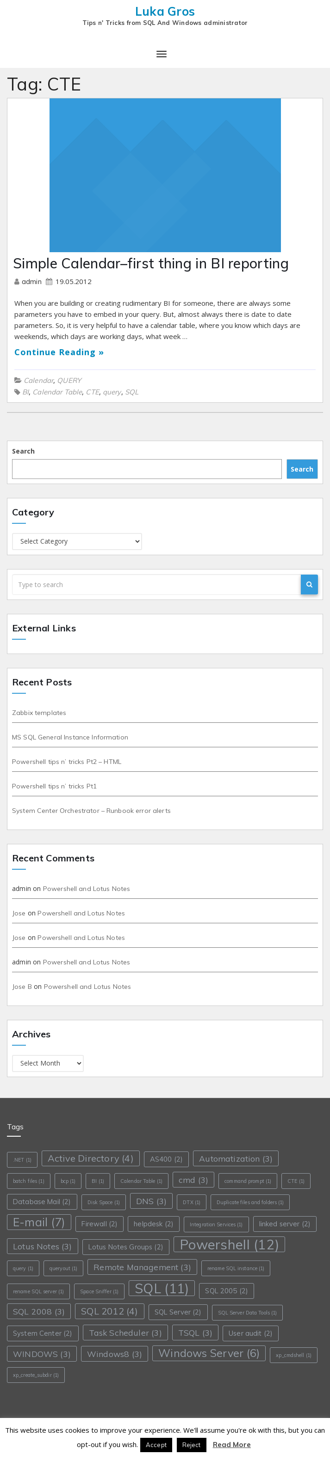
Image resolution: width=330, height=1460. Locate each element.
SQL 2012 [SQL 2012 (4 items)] (109, 1311)
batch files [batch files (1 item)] (28, 1181)
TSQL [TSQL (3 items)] (195, 1332)
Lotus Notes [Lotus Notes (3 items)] (42, 1246)
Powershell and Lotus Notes (87, 888)
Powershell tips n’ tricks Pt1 (54, 786)
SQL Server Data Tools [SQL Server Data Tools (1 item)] (247, 1312)
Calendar (38, 380)
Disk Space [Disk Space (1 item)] (103, 1202)
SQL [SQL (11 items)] (162, 1288)
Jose (19, 913)
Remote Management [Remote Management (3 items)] (142, 1267)
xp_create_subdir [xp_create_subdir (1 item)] (36, 1375)
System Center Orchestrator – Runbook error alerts (91, 810)
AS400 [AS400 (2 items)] (166, 1159)
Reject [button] (191, 1444)
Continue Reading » (59, 351)
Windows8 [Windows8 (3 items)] (114, 1354)
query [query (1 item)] (23, 1268)
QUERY (69, 380)
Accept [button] (156, 1444)
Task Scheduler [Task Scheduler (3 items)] (125, 1332)
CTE (92, 392)
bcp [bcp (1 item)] (68, 1181)
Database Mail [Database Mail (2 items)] (42, 1201)
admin (33, 281)
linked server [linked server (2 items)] (285, 1223)
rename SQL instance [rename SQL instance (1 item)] (235, 1268)
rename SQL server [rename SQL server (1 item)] (38, 1291)
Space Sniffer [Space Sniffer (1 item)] (99, 1291)
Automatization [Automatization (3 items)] (236, 1158)
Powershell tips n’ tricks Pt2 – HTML (66, 761)
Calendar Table (57, 392)
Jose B (22, 986)
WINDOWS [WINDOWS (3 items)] (42, 1354)
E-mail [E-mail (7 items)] (39, 1222)
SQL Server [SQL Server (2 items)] (178, 1312)
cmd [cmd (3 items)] (193, 1180)
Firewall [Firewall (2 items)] (99, 1223)
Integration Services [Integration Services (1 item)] (216, 1224)
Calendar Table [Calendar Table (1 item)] (141, 1181)
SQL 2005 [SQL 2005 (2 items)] (226, 1290)
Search (23, 451)
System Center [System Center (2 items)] (43, 1333)
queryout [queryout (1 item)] (63, 1268)
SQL (131, 392)
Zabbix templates (39, 713)
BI (25, 392)
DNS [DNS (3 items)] (151, 1201)
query (112, 392)
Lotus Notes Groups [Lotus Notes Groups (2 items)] (125, 1246)
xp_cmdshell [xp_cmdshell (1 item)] (293, 1355)
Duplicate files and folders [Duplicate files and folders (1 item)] (250, 1202)
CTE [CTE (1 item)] (296, 1181)
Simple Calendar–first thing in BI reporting (151, 263)
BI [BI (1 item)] (98, 1181)
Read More (232, 1444)
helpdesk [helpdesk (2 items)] (154, 1223)
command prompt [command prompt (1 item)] (247, 1181)
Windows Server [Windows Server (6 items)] (209, 1353)
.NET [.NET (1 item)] (22, 1160)
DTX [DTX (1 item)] (191, 1202)
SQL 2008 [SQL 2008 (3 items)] (39, 1311)
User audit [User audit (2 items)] (251, 1333)
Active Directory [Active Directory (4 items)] (91, 1158)
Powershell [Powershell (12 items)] (229, 1244)
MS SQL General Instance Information (70, 737)
